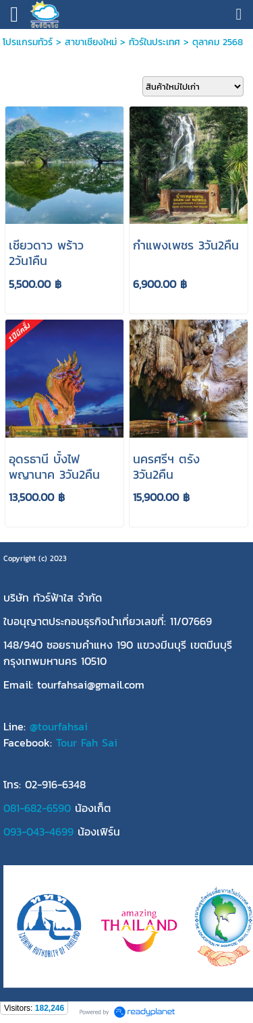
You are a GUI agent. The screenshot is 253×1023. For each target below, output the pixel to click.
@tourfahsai (59, 726)
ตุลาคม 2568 (217, 42)
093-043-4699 (38, 831)
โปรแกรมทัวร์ (28, 42)
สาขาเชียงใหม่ (91, 42)
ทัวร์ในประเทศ (154, 42)
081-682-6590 (37, 808)
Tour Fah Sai (86, 742)
